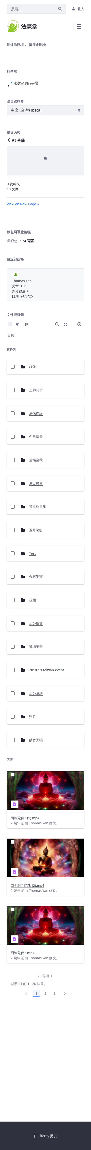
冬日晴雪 (36, 541)
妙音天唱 (36, 845)
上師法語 (36, 798)
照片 (32, 821)
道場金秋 (36, 565)
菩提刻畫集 (37, 611)
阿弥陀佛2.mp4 (22, 1057)
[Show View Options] (68, 429)
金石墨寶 (36, 681)
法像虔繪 (36, 518)
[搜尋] (30, 9)
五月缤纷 (36, 635)
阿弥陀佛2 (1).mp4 (25, 923)
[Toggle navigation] (79, 26)
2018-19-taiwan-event (46, 775)
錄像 (32, 471)
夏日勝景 (36, 588)
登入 (78, 9)
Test (32, 658)
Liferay (43, 1135)
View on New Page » (23, 309)
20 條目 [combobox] (47, 1081)
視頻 (32, 705)
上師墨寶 (36, 728)
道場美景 (36, 751)
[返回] (9, 245)
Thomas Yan (22, 385)
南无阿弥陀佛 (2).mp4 (27, 990)
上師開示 (36, 495)
